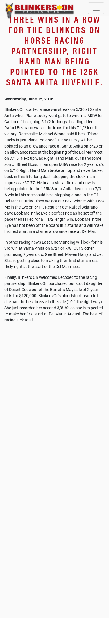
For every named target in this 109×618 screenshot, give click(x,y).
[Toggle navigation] (96, 8)
